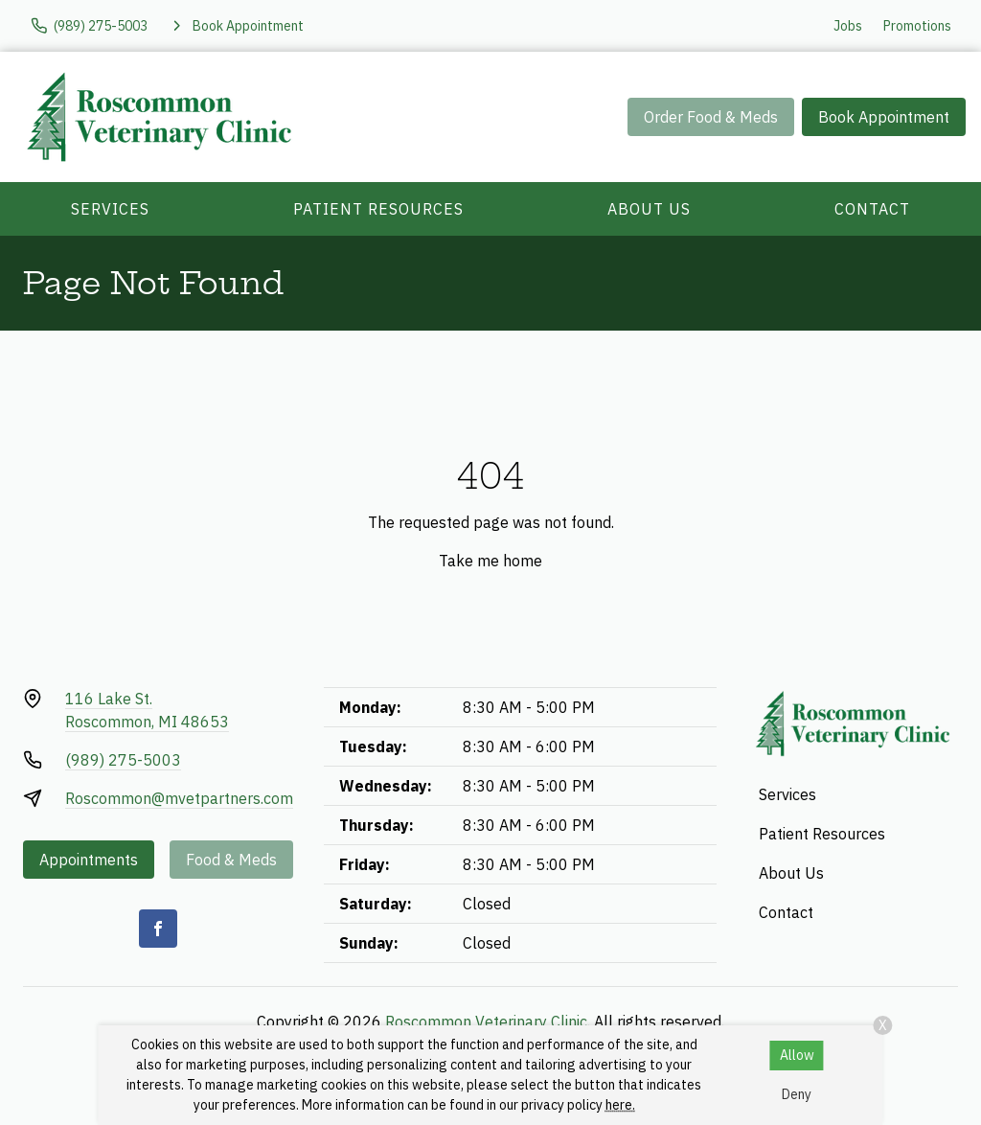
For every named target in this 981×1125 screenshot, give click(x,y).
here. (620, 1105)
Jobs (847, 25)
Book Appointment (883, 116)
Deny (796, 1094)
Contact (872, 208)
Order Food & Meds (711, 116)
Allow (797, 1055)
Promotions (917, 25)
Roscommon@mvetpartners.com (179, 798)
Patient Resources (378, 208)
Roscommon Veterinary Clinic (486, 1021)
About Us (649, 208)
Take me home (490, 560)
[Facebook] (158, 928)
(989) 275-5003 (123, 759)
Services (110, 208)
